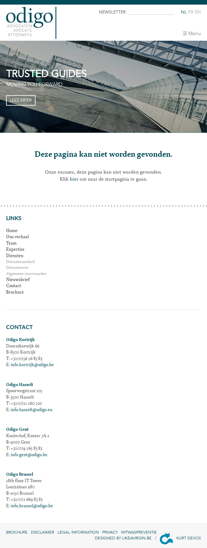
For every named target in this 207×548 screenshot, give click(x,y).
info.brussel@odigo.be (32, 506)
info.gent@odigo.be (29, 455)
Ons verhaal (17, 237)
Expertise (15, 250)
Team (11, 244)
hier (74, 179)
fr (190, 12)
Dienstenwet (17, 268)
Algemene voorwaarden (26, 274)
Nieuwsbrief (18, 280)
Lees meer (21, 100)
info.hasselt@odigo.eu (31, 410)
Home (11, 231)
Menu (194, 34)
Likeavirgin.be (137, 538)
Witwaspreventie (139, 532)
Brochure (15, 293)
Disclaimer (42, 532)
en (198, 12)
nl (183, 12)
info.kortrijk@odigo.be (32, 365)
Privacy (110, 532)
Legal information (78, 532)
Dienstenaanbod (20, 262)
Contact (13, 286)
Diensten (14, 256)
